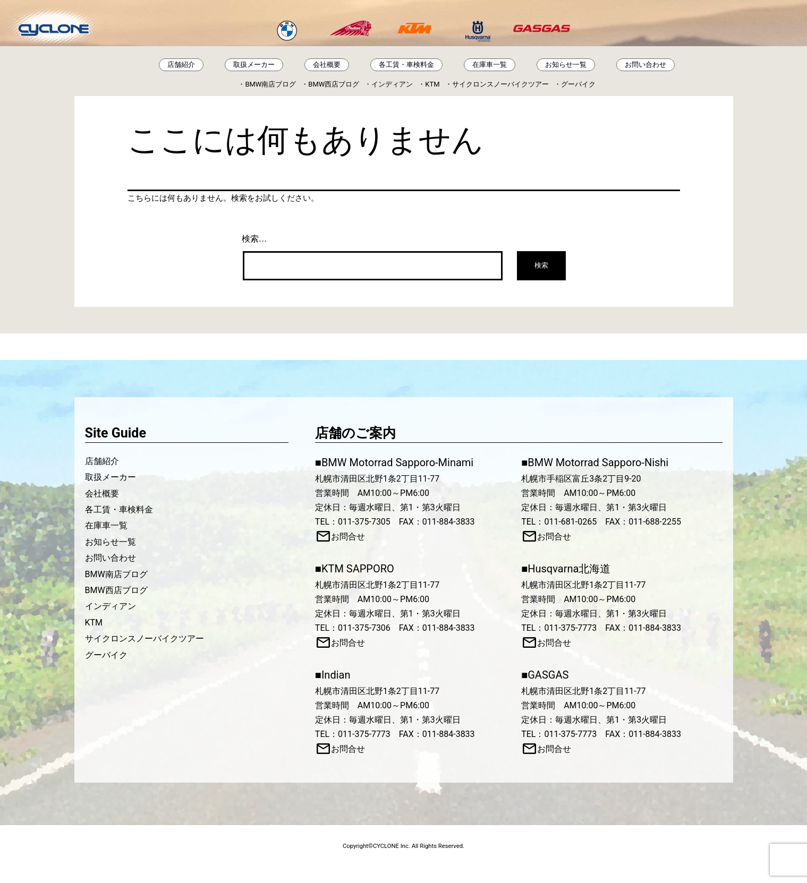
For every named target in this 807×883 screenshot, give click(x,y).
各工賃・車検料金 (406, 64)
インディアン (392, 84)
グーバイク (578, 84)
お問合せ (348, 536)
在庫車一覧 (489, 64)
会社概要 (327, 64)
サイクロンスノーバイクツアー (500, 84)
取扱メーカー (254, 64)
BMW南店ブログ (270, 84)
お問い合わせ (645, 64)
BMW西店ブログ (333, 84)
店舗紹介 (181, 64)
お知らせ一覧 (566, 64)
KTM (432, 84)
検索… (254, 238)
